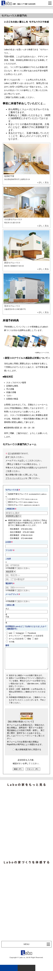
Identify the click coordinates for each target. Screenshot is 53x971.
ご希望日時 (10, 509)
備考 (7, 645)
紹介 (35, 639)
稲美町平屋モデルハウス (26, 495)
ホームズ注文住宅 (14, 639)
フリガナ (9, 550)
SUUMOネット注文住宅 (32, 636)
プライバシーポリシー (15, 478)
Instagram (18, 633)
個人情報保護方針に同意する (27, 754)
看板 (27, 639)
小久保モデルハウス (21, 499)
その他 (10, 641)
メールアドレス (11, 594)
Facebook (30, 633)
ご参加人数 (10, 605)
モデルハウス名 (12, 490)
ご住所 (8, 559)
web (9, 633)
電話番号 (9, 583)
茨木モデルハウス (23, 505)
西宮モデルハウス (22, 502)
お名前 (8, 542)
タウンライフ (13, 636)
